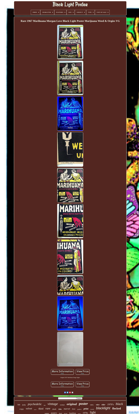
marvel (67, 408)
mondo (92, 409)
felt (19, 405)
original (72, 404)
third (41, 408)
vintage (53, 404)
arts (45, 405)
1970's (110, 404)
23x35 (54, 409)
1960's (92, 405)
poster (83, 404)
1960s (60, 409)
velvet (29, 408)
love (73, 409)
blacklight (103, 408)
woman (62, 405)
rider (103, 405)
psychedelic (35, 404)
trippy (22, 409)
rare (47, 408)
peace (35, 409)
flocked (116, 408)
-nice (97, 405)
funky (24, 405)
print (86, 408)
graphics (79, 409)
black (119, 404)
